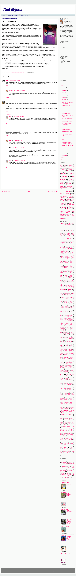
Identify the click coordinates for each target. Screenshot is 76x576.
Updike (61, 435)
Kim (66, 329)
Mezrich (71, 357)
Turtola (61, 434)
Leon (68, 342)
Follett (70, 279)
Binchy (66, 246)
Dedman (62, 266)
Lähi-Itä (69, 187)
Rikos (61, 199)
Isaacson (70, 314)
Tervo (71, 428)
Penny (61, 384)
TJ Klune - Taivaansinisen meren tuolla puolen (69, 512)
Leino (61, 342)
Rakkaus (63, 197)
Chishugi (61, 257)
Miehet (67, 191)
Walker (62, 442)
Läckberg (70, 349)
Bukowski (61, 252)
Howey (71, 307)
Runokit (72, 472)
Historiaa (63, 173)
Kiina (70, 180)
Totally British (68, 209)
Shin (66, 411)
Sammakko (63, 473)
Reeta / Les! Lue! (9, 128)
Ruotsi (62, 200)
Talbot (64, 426)
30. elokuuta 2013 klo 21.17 (19, 160)
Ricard (69, 393)
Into (68, 466)
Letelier (62, 344)
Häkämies (70, 308)
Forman (61, 280)
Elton (71, 272)
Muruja (61, 470)
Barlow (62, 241)
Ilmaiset (15, 74)
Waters (68, 443)
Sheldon (62, 411)
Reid (71, 392)
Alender (64, 234)
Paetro (61, 379)
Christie (72, 257)
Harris (72, 297)
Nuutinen (61, 372)
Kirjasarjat (62, 182)
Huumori (72, 173)
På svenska (72, 196)
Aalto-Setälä (61, 230)
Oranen (62, 377)
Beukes (62, 246)
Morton (67, 363)
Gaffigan (61, 284)
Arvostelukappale (67, 224)
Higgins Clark (67, 303)
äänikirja (62, 218)
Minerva (64, 469)
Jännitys (62, 179)
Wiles (64, 448)
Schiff (65, 404)
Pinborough (66, 385)
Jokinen (71, 319)
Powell (61, 388)
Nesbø (71, 367)
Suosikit (64, 207)
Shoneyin (70, 411)
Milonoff (67, 358)
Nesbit (68, 367)
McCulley (65, 354)
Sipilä (69, 414)
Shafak (66, 408)
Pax (64, 383)
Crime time (71, 463)
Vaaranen (68, 435)
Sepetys (62, 408)
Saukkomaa (61, 403)
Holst (70, 306)
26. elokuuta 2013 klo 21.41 (18, 147)
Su (72, 422)
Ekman (67, 272)
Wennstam (69, 446)
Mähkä (66, 366)
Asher (62, 238)
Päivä (69, 472)
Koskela (64, 333)
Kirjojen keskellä (64, 545)
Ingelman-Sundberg (69, 312)
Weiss (61, 446)
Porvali (71, 387)
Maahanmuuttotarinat (64, 188)
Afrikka (70, 164)
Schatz (61, 404)
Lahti (61, 337)
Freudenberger (70, 281)
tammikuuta (64, 155)
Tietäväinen (62, 430)
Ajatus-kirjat (62, 459)
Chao (62, 256)
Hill (60, 305)
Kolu (68, 332)
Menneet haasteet (24, 15)
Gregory (62, 289)
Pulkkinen (33, 74)
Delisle (65, 267)
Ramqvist (61, 390)
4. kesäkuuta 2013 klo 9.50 (19, 140)
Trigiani (61, 433)
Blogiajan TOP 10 (65, 119)
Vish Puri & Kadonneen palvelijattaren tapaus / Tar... (67, 134)
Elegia (7, 80)
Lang (69, 337)
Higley (72, 303)
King (69, 329)
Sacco (71, 398)
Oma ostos (71, 223)
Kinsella (62, 331)
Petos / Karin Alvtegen (66, 129)
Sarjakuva (66, 202)
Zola (71, 452)
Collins (68, 260)
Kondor (71, 332)
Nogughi (61, 371)
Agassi (64, 233)
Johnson (61, 319)
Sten (61, 421)
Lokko (71, 346)
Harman (67, 297)
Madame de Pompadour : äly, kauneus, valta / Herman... (67, 140)
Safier (61, 399)
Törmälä (67, 434)
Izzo (68, 315)
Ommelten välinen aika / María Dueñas (66, 124)
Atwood (69, 238)
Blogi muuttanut (64, 554)
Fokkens (66, 279)
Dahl (64, 263)
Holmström (66, 306)
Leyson (69, 344)
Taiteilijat (70, 207)
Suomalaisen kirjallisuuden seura (67, 474)
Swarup (69, 424)
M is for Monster (69, 546)
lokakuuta (64, 90)
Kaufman (67, 325)
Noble (72, 370)
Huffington (61, 308)
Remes (61, 393)
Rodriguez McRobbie (67, 394)
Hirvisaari (70, 305)
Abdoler (71, 230)
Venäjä (68, 215)
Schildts (67, 473)
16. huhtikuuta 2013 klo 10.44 (14, 80)
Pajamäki (70, 379)
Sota (73, 206)
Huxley (66, 308)
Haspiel (71, 298)
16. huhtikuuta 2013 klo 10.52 (19, 90)
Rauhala (62, 392)
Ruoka (72, 199)
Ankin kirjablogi (64, 509)
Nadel (64, 367)
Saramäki (66, 402)
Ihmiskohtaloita (71, 174)
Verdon (67, 438)
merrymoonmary (42, 571)
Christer (68, 257)
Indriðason (61, 312)
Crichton (71, 262)
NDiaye (61, 367)
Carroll (70, 253)
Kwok (61, 336)
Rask (73, 390)
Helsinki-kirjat (64, 466)
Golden (72, 286)
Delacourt (66, 266)
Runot (68, 199)
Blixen (68, 247)
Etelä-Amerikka (69, 169)
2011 (62, 159)
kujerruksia (63, 535)
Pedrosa (71, 383)
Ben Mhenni (68, 243)
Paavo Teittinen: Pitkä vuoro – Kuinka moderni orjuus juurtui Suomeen (69, 521)
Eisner (61, 272)
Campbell (61, 253)
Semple (72, 407)
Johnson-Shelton (66, 319)
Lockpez (63, 346)
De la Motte (67, 265)
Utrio (64, 435)
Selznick (68, 407)
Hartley (63, 298)
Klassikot (61, 183)
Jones (61, 320)
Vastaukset (9, 87)
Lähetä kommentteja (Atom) (10, 194)
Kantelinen (70, 324)
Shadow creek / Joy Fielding (67, 145)
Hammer (72, 294)
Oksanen (68, 375)
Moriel (67, 362)
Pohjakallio (61, 387)
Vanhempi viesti (52, 191)
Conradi (71, 261)
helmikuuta (64, 153)
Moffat (61, 359)
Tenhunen (66, 428)
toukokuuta (64, 99)
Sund (65, 423)
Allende (67, 234)
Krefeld (62, 334)
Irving (65, 314)
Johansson (70, 318)
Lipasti (71, 345)
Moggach (64, 359)
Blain (60, 247)
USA (67, 212)
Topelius (64, 431)
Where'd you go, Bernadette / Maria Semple (67, 103)
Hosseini (67, 307)
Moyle (62, 365)
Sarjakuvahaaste (63, 203)
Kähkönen (69, 336)
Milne (64, 358)
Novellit (61, 194)
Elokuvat (64, 168)
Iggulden (66, 311)
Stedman (70, 419)
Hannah (67, 295)
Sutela (62, 424)
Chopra (65, 257)
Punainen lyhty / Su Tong (67, 131)
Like (73, 467)
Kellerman (62, 327)
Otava (26, 74)
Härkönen (69, 310)
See (64, 407)
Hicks (60, 302)
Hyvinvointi (64, 174)
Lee (63, 341)
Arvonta (61, 165)
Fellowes (70, 275)
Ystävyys (69, 216)
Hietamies (61, 303)
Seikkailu (61, 204)
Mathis (67, 353)
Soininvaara (66, 417)
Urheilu (72, 214)
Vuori (73, 440)
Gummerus (71, 465)
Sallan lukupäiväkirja (65, 526)
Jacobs (71, 315)
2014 (62, 83)
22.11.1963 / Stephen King (67, 149)
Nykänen (66, 372)
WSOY (66, 477)
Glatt (66, 286)
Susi (73, 423)
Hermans (61, 301)
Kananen (61, 324)
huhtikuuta (64, 100)
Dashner (61, 265)
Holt (73, 306)
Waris (65, 443)
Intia (73, 176)
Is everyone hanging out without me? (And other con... (67, 110)
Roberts (61, 394)
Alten (66, 235)
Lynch (62, 349)
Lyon (65, 349)
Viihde (63, 216)
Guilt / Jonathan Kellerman (67, 105)
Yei (61, 452)
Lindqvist (67, 345)
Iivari (71, 311)
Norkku (10, 90)
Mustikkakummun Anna (10, 101)
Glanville (62, 286)
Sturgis (69, 422)
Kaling (62, 323)
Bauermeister (63, 242)
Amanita (67, 459)
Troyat (65, 433)
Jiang (65, 318)
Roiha (73, 394)
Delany (71, 266)
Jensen (61, 318)
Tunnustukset (62, 211)
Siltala (72, 473)
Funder (67, 282)
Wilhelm (68, 448)
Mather (62, 353)
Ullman (71, 434)
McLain (61, 357)
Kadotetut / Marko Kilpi (66, 113)
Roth (67, 395)
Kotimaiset (19, 74)
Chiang (71, 256)
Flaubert (66, 277)
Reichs (67, 392)
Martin (67, 351)
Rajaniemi (69, 389)
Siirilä (61, 412)
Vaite (69, 437)
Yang (72, 451)
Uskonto (63, 215)
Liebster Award (65, 127)
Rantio (69, 390)
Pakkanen (61, 380)
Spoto (71, 418)
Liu (60, 346)
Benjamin (72, 243)
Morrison (62, 363)
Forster (65, 280)
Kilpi (63, 329)
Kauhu (71, 179)
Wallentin (71, 442)
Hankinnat (72, 172)
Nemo (64, 470)
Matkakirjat (61, 191)
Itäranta (64, 315)
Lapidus (70, 338)
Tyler (64, 434)
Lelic (64, 342)
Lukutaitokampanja (63, 187)
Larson (61, 340)
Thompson (70, 429)
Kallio (67, 323)
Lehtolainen (69, 341)
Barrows (72, 241)
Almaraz (72, 234)
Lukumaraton (69, 186)
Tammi (69, 475)
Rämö (71, 397)
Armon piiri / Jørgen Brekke (67, 118)
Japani (69, 177)
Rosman (62, 395)
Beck (71, 242)
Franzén (72, 280)
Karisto (64, 467)
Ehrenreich (65, 271)
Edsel (71, 270)
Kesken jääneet (63, 180)
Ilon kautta (62, 43)
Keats (71, 325)
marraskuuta (64, 88)
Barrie (65, 241)
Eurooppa (62, 170)
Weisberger (70, 444)
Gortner (67, 287)
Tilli (66, 430)
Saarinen (67, 398)
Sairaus (68, 200)
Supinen (69, 423)
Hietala (71, 302)
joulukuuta (64, 87)
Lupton (72, 347)
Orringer (66, 377)
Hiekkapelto (65, 302)
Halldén (62, 294)
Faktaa (69, 170)
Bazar (69, 462)
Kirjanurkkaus (64, 557)
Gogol (69, 286)
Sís (61, 426)
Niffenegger (61, 370)
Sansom (72, 400)
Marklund (62, 351)
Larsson (66, 340)
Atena (68, 461)
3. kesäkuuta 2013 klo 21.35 (18, 128)
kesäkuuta (64, 97)
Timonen (70, 430)
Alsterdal (62, 235)
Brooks (62, 251)
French (65, 281)
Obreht (67, 374)
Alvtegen (70, 235)
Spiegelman (66, 418)
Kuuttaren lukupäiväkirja (66, 553)
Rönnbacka (62, 398)
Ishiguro (61, 315)
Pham (65, 384)
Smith (60, 417)
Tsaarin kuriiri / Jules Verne (67, 121)
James (61, 316)
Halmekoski (67, 294)
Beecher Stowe (62, 243)
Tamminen (68, 426)
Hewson (70, 301)
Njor (69, 370)
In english (65, 176)
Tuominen (69, 433)
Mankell (65, 350)
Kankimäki (65, 324)
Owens (71, 378)
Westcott (61, 447)
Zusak (61, 453)
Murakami (69, 365)
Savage (66, 403)
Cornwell (61, 262)
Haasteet (67, 172)
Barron (69, 241)
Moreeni (69, 469)
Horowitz (62, 307)
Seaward (61, 407)
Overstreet (66, 378)
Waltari (61, 443)
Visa (65, 440)
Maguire (61, 350)
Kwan (71, 334)
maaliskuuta (64, 152)
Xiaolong (64, 451)
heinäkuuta (64, 95)
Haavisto (61, 293)
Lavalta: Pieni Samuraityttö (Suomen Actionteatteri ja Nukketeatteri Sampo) (69, 539)
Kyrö (64, 336)
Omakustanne (69, 470)
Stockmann (61, 422)
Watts (72, 443)
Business (70, 165)
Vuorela (69, 440)
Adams (61, 233)
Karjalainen (62, 325)
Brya (71, 251)
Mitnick (71, 358)
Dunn (64, 270)
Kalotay (71, 323)
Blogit (65, 165)
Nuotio (71, 371)
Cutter (61, 263)
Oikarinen (62, 375)
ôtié (73, 453)
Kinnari (72, 329)
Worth (61, 451)
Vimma (70, 439)
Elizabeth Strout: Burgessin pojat (69, 485)
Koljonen (64, 332)
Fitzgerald (61, 277)
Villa (65, 439)
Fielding (61, 276)
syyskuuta (64, 92)
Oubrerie (61, 378)
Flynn (61, 279)
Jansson (68, 317)
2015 (62, 82)
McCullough (71, 354)
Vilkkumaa (61, 439)
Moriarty (61, 362)
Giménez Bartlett (71, 285)
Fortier (68, 280)
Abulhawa (70, 231)
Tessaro (61, 429)
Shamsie (72, 410)
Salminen (65, 399)
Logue (68, 346)
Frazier (62, 281)
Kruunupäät (62, 184)
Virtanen (61, 440)
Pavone (61, 383)
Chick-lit (61, 166)
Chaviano (66, 256)
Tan (72, 426)
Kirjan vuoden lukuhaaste (12, 15)
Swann (65, 424)
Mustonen (61, 366)
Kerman (68, 327)
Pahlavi (65, 379)
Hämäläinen (62, 310)
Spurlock (66, 419)
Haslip (67, 298)
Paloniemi (66, 380)
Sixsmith (64, 415)
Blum (71, 247)
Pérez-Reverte (62, 389)
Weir (65, 444)
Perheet (29, 74)
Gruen (61, 290)
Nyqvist (71, 372)
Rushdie (67, 397)
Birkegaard (70, 246)
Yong (65, 452)
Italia (63, 177)
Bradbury (65, 248)
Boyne (61, 248)
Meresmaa (65, 357)
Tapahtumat (62, 208)
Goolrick (62, 287)
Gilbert (66, 285)
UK (73, 211)
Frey (60, 282)
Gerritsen (61, 285)
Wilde (61, 448)
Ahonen (68, 233)
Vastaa (7, 85)
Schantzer (70, 403)
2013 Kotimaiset (10, 74)
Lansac (72, 337)
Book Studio (66, 463)
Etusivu (3, 15)
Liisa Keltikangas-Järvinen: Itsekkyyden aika (69, 528)
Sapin (62, 402)
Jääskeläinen (69, 322)
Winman (72, 448)
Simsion (72, 412)
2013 (62, 85)
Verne (71, 438)
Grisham (70, 289)
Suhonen (61, 423)
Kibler (72, 328)
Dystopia (66, 166)
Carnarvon (65, 253)
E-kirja (72, 166)
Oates (61, 374)
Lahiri (73, 336)
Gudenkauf (70, 290)
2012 (62, 157)
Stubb (65, 422)
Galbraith (66, 284)
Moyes (72, 363)
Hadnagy (65, 293)
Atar (64, 238)
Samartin (71, 399)
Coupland (66, 262)
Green (71, 287)
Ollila (73, 375)
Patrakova (66, 382)
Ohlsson (72, 374)
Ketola (65, 328)
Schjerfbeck (70, 404)
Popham (66, 387)
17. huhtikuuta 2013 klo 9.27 (19, 116)
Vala (73, 437)
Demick (71, 267)
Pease (67, 383)
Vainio (73, 435)
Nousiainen (66, 371)
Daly (67, 263)
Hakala (69, 293)
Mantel (70, 350)
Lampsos (65, 337)
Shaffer (71, 408)
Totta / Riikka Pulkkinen (66, 126)
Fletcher (70, 277)
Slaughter (70, 415)
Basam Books (63, 462)
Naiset (23, 74)
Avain (73, 461)
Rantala (65, 390)
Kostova (68, 333)
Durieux (68, 270)
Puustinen (70, 388)
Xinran (68, 451)
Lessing (72, 342)
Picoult (70, 384)
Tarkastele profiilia (63, 38)
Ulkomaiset (63, 214)
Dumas (61, 270)
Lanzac (65, 338)
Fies (66, 276)
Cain (72, 252)
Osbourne (71, 377)
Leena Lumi (63, 492)
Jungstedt (69, 320)
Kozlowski (72, 333)
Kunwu (66, 334)
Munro (65, 365)
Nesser (61, 369)
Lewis (66, 344)
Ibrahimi (61, 311)
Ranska (70, 197)
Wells (64, 446)
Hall (73, 293)
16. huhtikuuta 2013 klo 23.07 (21, 101)
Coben (68, 258)
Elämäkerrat (71, 168)
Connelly (65, 261)
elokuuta (64, 94)
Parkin (71, 380)
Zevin (68, 452)
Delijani (61, 267)
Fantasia (61, 172)
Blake (64, 247)
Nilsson (66, 370)
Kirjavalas (63, 500)
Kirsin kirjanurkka (64, 518)
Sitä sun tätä (70, 204)
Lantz (62, 338)
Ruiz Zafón (62, 397)
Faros (66, 275)
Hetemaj (65, 301)
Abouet (65, 231)
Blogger (53, 571)
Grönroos (64, 290)
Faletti (61, 275)
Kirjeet (70, 182)
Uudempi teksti (6, 191)
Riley (72, 393)
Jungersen (64, 320)
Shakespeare (64, 410)
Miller (60, 358)
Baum (68, 242)
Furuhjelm (70, 282)
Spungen (61, 419)
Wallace (66, 442)
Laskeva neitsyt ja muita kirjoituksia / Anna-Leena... (67, 143)
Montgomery (70, 359)
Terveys (61, 209)
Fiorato (70, 276)
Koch (61, 332)
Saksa (72, 200)
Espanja (63, 169)
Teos (61, 477)
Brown (67, 251)
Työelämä (68, 211)
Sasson (71, 402)
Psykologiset (65, 196)
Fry (63, 282)
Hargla (62, 297)
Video (73, 215)
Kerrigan (72, 327)
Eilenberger (70, 271)
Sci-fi (70, 203)
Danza (71, 263)
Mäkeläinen (70, 366)
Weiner (61, 444)
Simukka (63, 414)
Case (73, 253)
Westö (65, 447)
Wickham (71, 447)
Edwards (61, 271)
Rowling (70, 395)
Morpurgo (70, 362)
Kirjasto (62, 223)
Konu (60, 333)
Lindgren (62, 345)
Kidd (60, 329)
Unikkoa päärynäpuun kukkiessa (68, 494)
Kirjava (69, 467)
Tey (64, 429)
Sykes (73, 424)
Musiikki (61, 193)
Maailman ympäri (65, 190)
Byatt (69, 252)
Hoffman (61, 306)
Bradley (70, 248)
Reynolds (65, 393)
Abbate (67, 230)
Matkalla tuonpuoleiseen (69, 502)
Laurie (70, 340)
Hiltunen (65, 305)
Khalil (68, 328)
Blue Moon (61, 463)
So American (66, 206)
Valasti (62, 438)
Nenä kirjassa (12, 9)
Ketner (62, 328)
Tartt (62, 428)
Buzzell (65, 252)
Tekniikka (69, 208)
